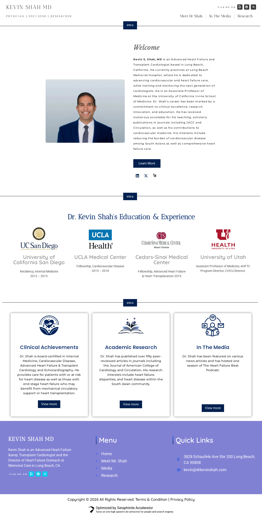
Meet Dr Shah (191, 16)
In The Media (220, 16)
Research (245, 16)
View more (49, 404)
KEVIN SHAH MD (29, 7)
